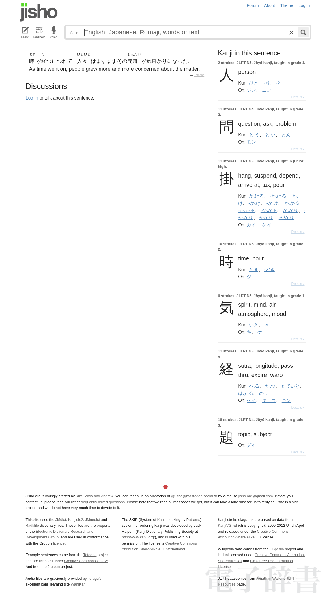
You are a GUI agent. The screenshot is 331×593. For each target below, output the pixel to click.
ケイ (266, 225)
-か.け (254, 203)
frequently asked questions (103, 502)
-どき (269, 269)
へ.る (254, 386)
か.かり (290, 210)
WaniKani (78, 584)
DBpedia (277, 549)
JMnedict (92, 519)
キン (286, 400)
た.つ (270, 386)
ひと (253, 83)
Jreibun (54, 566)
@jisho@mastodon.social (192, 496)
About (269, 5)
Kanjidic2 (75, 519)
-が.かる (269, 210)
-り (267, 83)
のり (263, 393)
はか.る (245, 393)
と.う (254, 135)
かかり (266, 217)
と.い (270, 135)
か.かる (291, 203)
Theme (286, 5)
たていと (290, 386)
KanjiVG (224, 525)
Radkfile (32, 525)
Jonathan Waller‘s (270, 578)
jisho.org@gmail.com (255, 496)
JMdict (60, 519)
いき (253, 325)
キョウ (269, 400)
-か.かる (246, 210)
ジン (251, 90)
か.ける (256, 196)
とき (253, 269)
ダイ (251, 445)
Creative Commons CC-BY (86, 561)
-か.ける (278, 196)
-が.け (272, 203)
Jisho (39, 12)
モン (251, 142)
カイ (251, 225)
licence (59, 543)
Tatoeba (199, 75)
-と (279, 83)
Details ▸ (297, 97)
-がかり (286, 217)
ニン (266, 90)
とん (286, 135)
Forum (253, 5)
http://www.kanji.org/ (138, 537)
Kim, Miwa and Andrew (94, 496)
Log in (304, 5)
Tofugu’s (94, 578)
